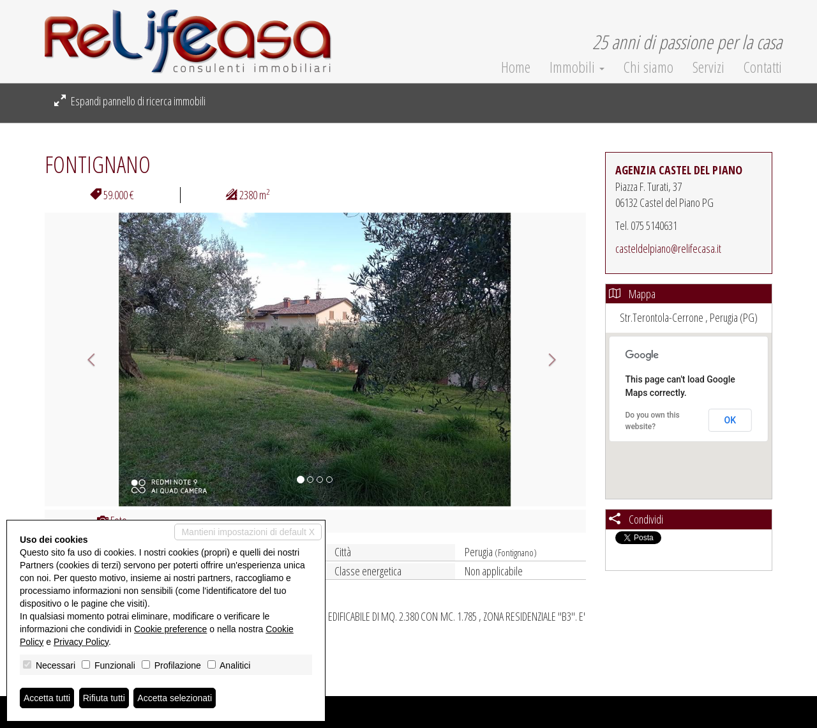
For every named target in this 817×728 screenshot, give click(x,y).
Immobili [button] (577, 67)
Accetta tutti (47, 698)
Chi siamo (648, 67)
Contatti (763, 67)
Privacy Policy (81, 642)
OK (730, 420)
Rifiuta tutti (104, 698)
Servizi (708, 67)
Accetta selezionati (174, 698)
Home (515, 67)
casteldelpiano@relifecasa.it (668, 248)
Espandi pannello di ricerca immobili (130, 101)
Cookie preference (170, 629)
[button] (85, 359)
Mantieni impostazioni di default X (248, 532)
